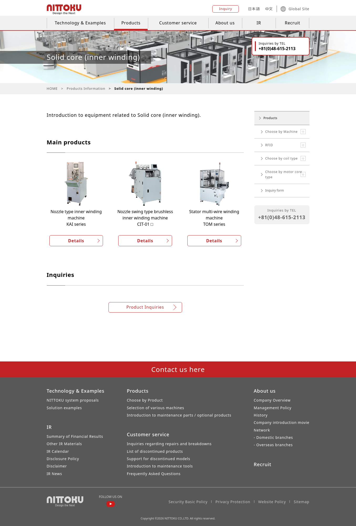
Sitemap (301, 501)
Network (262, 430)
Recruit (292, 23)
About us (225, 23)
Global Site (295, 9)
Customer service (178, 23)
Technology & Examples (80, 23)
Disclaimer (57, 466)
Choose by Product (145, 400)
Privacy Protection (232, 501)
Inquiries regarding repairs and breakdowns (169, 443)
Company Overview (272, 400)
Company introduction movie (281, 422)
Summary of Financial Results (75, 436)
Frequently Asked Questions (154, 473)
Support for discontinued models (158, 458)
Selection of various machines (155, 407)
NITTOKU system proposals (73, 400)
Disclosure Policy (63, 458)
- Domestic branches (273, 437)
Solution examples (64, 407)
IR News (54, 473)
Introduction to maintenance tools (160, 466)
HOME (52, 88)
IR (259, 23)
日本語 (254, 8)
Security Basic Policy (188, 501)
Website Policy (272, 501)
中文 (269, 8)
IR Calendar (58, 451)
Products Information (86, 88)
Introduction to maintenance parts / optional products (179, 415)
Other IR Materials (64, 443)
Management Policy (273, 407)
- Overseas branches (273, 444)
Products (131, 23)
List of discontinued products (155, 451)
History (261, 415)
